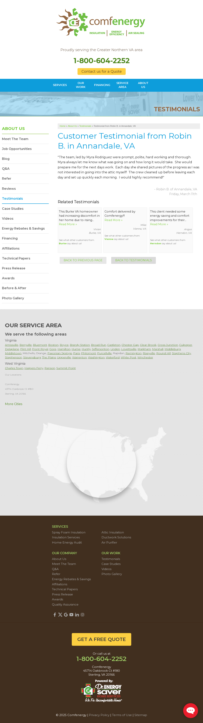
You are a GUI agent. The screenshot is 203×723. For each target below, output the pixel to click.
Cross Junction (168, 345)
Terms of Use (122, 715)
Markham (144, 349)
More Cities (13, 404)
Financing (10, 238)
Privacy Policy (99, 715)
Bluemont (40, 345)
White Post (128, 357)
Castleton (113, 345)
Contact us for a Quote (101, 71)
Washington (96, 357)
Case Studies (13, 209)
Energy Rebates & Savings (23, 228)
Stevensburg (32, 357)
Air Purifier (109, 542)
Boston (53, 345)
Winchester (145, 357)
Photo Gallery (13, 298)
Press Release (13, 268)
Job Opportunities (17, 149)
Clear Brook (148, 345)
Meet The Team (15, 139)
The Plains (49, 357)
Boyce (64, 345)
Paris (76, 353)
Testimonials (12, 198)
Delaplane (12, 349)
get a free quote (101, 639)
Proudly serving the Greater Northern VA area (101, 50)
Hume (76, 349)
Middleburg (173, 349)
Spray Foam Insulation (68, 532)
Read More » (68, 224)
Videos (7, 218)
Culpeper (185, 345)
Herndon (155, 243)
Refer (6, 178)
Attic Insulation (113, 532)
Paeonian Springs (59, 353)
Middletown (13, 353)
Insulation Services (66, 537)
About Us (13, 128)
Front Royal (40, 349)
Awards (8, 278)
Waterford (113, 357)
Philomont (88, 353)
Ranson (49, 368)
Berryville (25, 345)
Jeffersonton (100, 349)
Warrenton (79, 357)
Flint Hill (25, 349)
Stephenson (13, 357)
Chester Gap (130, 345)
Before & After (14, 288)
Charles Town (14, 368)
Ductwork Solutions (116, 537)
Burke (63, 243)
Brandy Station (80, 345)
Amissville (11, 345)
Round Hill (163, 353)
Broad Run (98, 345)
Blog (6, 159)
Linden (115, 349)
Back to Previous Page (83, 260)
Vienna (108, 239)
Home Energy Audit (67, 542)
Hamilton (63, 349)
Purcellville (104, 353)
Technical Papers (16, 258)
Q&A (6, 169)
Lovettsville (128, 349)
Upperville (64, 357)
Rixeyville (149, 353)
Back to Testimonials (133, 260)
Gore (52, 349)
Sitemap (140, 715)
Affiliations (11, 248)
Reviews (9, 189)
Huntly (86, 349)
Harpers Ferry (33, 368)
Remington (133, 353)
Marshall (157, 349)
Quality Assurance (65, 604)
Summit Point (66, 368)
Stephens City (181, 353)
